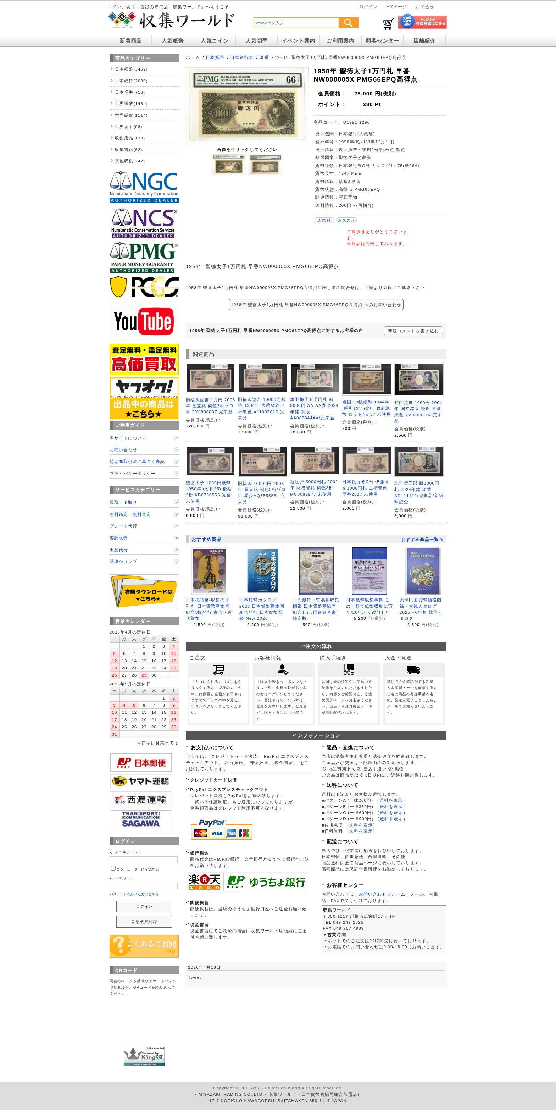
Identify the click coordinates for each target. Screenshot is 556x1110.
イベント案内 (298, 41)
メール (417, 894)
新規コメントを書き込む (413, 330)
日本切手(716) (130, 92)
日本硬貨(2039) (131, 80)
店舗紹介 (424, 41)
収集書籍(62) (129, 149)
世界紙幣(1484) (131, 103)
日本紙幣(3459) (131, 69)
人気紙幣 (173, 41)
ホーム (193, 57)
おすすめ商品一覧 (422, 539)
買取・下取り (123, 502)
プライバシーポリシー (133, 473)
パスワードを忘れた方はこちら (134, 894)
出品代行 (119, 549)
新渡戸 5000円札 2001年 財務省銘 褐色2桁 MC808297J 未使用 (314, 487)
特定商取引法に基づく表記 (137, 461)
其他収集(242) (130, 161)
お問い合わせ (123, 449)
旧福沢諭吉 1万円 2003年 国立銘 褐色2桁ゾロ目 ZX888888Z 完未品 (210, 405)
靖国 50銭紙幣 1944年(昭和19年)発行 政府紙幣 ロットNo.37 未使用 (366, 407)
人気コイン (215, 41)
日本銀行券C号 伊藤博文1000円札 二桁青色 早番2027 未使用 (365, 487)
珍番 (263, 57)
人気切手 (256, 41)
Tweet (194, 977)
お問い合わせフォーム (382, 894)
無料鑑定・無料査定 (130, 514)
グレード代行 (123, 526)
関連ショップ (123, 561)
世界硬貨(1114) (131, 115)
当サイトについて (128, 438)
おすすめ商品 (206, 539)
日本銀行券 (242, 57)
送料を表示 (391, 800)
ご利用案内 (341, 41)
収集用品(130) (130, 138)
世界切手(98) (129, 126)
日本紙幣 (215, 57)
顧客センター (382, 41)
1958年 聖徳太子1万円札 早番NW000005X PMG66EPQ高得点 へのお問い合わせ (316, 304)
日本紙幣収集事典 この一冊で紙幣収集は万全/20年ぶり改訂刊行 (369, 605)
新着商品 (130, 41)
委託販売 (119, 537)
